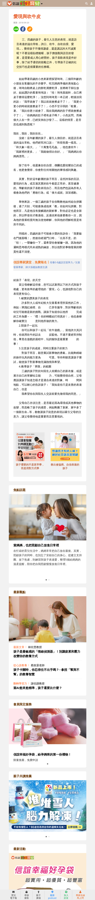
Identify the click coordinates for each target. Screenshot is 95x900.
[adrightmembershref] (47, 728)
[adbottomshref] (30, 447)
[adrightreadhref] (47, 806)
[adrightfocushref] (47, 540)
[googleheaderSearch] (86, 3)
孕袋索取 (26, 895)
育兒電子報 (13, 895)
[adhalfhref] (47, 264)
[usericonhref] (90, 3)
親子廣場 (38, 895)
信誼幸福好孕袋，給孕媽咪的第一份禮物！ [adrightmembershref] (42, 754)
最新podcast (52, 895)
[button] (42, 3)
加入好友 (66, 895)
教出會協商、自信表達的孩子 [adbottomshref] (65, 466)
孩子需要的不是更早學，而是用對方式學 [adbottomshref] (30, 466)
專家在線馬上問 (80, 895)
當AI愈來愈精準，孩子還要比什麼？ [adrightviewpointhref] (37, 688)
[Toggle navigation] (4, 3)
